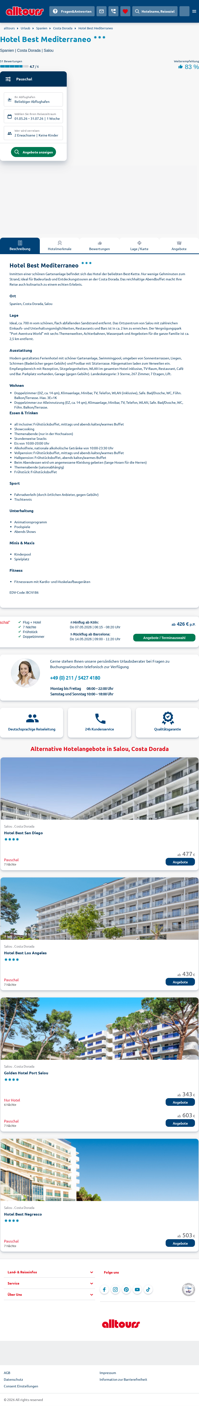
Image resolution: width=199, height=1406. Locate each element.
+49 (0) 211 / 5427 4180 (75, 679)
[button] (51, 1273)
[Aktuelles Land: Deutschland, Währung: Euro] (184, 11)
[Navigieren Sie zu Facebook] (104, 1290)
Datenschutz (13, 1380)
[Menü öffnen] (194, 11)
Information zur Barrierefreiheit (123, 1380)
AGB (7, 1373)
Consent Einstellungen (21, 1387)
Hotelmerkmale (59, 246)
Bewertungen (99, 246)
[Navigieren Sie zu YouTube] (137, 1290)
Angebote (179, 246)
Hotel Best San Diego (23, 833)
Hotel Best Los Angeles (25, 953)
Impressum (108, 1373)
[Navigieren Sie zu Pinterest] (126, 1290)
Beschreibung (20, 246)
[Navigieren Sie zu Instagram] (115, 1290)
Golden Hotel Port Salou (26, 1073)
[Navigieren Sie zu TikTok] (148, 1290)
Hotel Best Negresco (23, 1214)
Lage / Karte (139, 246)
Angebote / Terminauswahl (164, 639)
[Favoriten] (125, 11)
